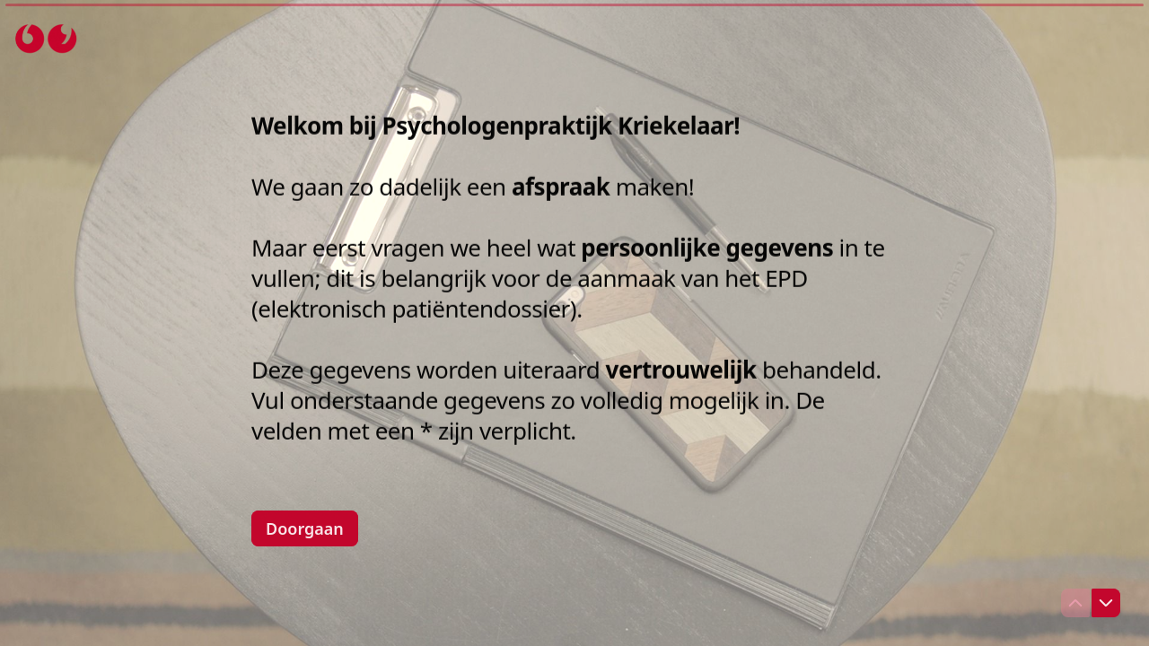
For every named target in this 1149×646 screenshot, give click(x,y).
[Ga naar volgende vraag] (1106, 603)
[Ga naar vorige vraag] (1075, 603)
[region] (176, 577)
